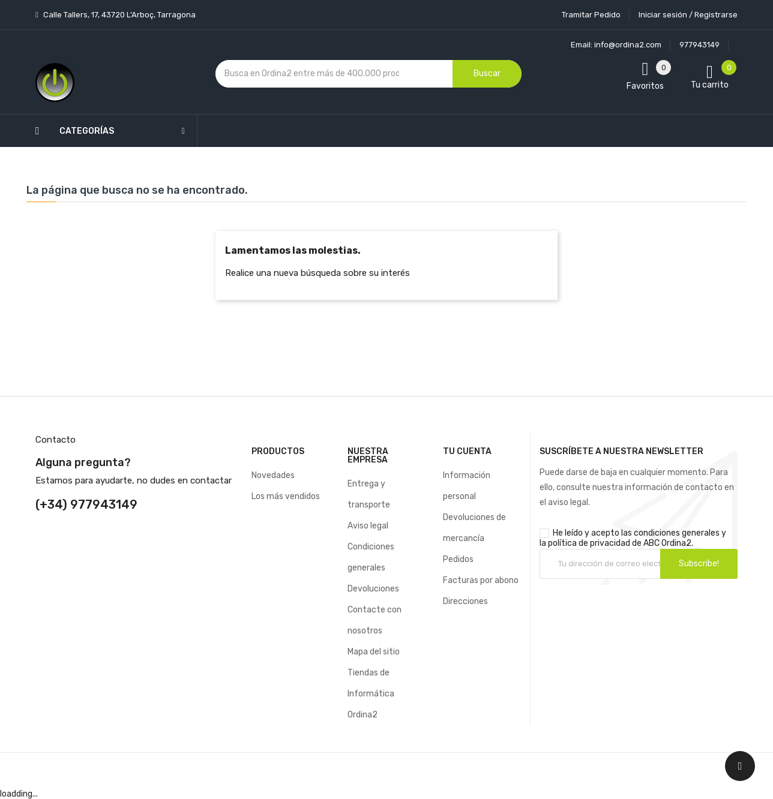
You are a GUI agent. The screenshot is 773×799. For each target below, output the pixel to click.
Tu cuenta (467, 451)
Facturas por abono (481, 580)
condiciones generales (677, 533)
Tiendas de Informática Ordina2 (370, 694)
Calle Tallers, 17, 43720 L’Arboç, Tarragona (118, 14)
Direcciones (465, 601)
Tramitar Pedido (591, 14)
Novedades (273, 475)
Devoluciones (373, 589)
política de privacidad (589, 543)
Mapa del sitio (373, 652)
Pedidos (458, 559)
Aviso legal (367, 526)
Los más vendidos (285, 496)
